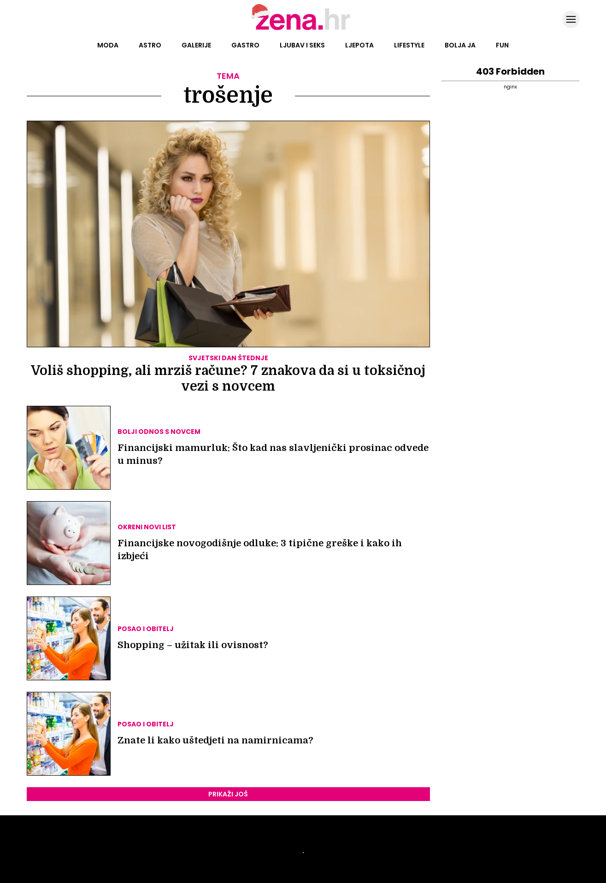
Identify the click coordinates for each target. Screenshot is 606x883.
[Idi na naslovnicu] (303, 29)
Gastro (245, 45)
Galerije (196, 45)
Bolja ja (460, 45)
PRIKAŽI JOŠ (228, 794)
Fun (502, 45)
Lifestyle (409, 45)
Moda (107, 45)
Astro (150, 45)
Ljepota (359, 45)
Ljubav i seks (302, 45)
